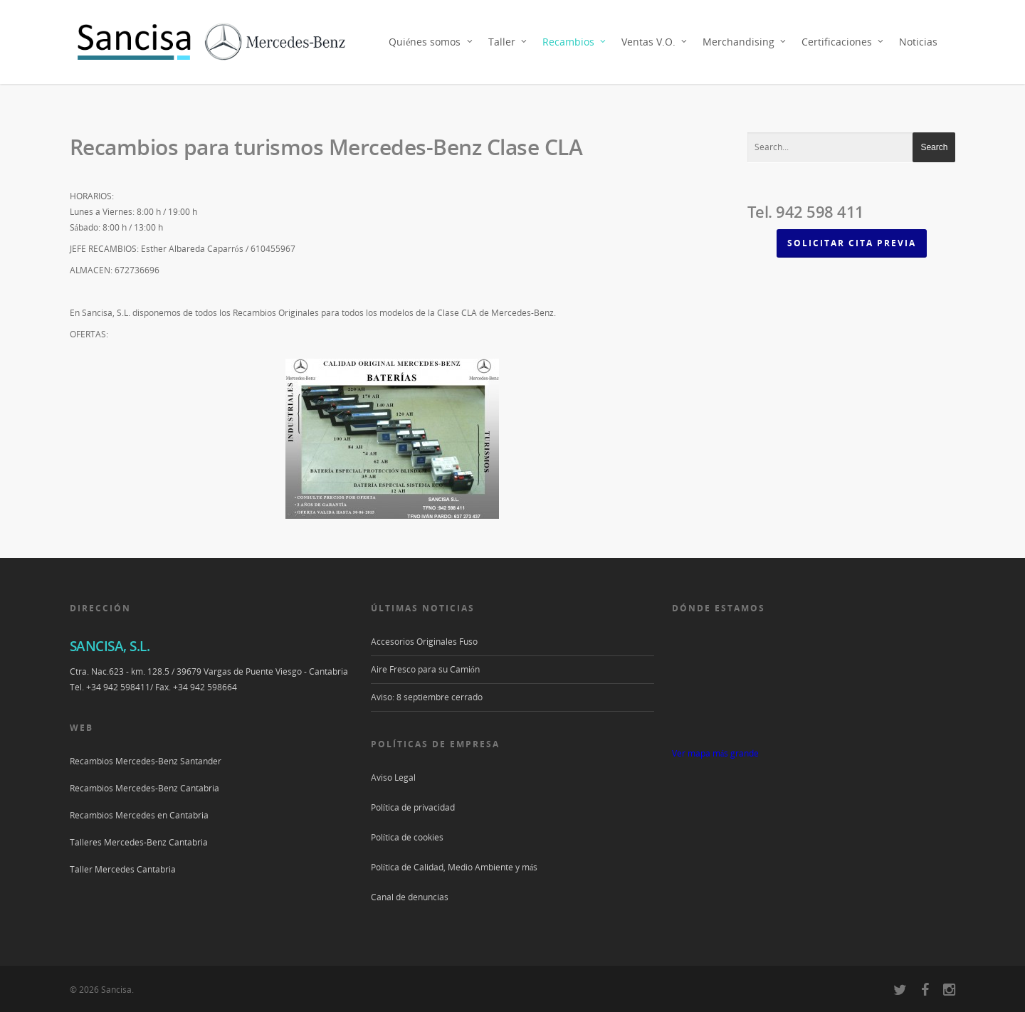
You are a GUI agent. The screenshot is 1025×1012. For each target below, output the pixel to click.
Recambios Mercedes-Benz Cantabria (144, 788)
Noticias (918, 41)
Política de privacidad (413, 807)
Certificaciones (843, 42)
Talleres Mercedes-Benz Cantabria (139, 842)
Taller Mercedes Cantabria (123, 869)
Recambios (574, 42)
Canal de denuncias (409, 897)
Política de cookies (407, 837)
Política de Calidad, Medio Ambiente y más (454, 867)
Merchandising (745, 42)
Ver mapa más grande (715, 753)
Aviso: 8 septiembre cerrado (427, 697)
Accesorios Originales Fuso (424, 642)
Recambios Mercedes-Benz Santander (145, 761)
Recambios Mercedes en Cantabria (139, 815)
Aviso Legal (393, 777)
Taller (508, 42)
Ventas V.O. (654, 42)
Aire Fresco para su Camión (425, 669)
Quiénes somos (431, 42)
